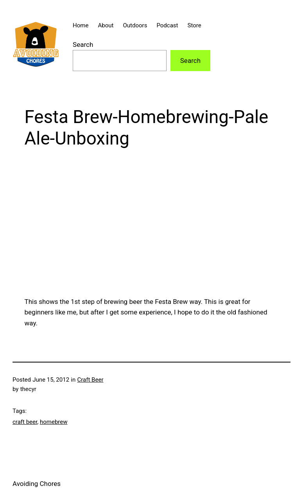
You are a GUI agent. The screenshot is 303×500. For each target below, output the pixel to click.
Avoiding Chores (37, 484)
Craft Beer (90, 379)
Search (83, 44)
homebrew (54, 421)
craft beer (25, 421)
